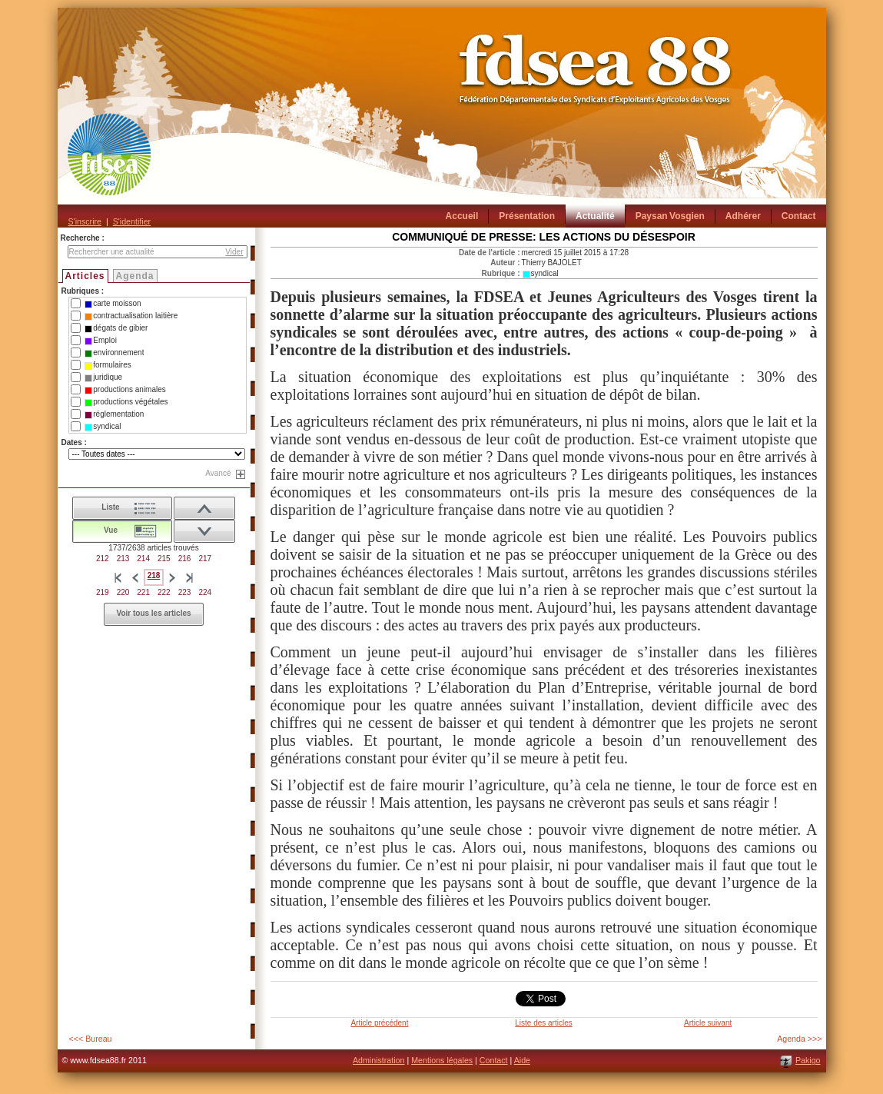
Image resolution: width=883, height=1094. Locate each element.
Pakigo (808, 1060)
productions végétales (126, 402)
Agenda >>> (799, 1038)
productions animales (125, 389)
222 (164, 592)
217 (204, 558)
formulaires (108, 365)
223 (184, 592)
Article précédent (379, 1023)
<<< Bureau (90, 1038)
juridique (103, 377)
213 (123, 558)
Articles (85, 276)
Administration (379, 1060)
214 (143, 558)
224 (204, 592)
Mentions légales (442, 1060)
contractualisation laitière (131, 316)
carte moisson (113, 303)
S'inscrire (84, 221)
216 (184, 558)
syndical (103, 426)
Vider (234, 252)
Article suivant (708, 1023)
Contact (494, 1060)
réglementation (114, 414)
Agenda (135, 276)
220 (123, 592)
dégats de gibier (116, 328)
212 (102, 558)
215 (164, 558)
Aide (522, 1060)
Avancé (218, 473)
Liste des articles (543, 1023)
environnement (114, 352)
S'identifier (132, 221)
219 (102, 592)
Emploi (101, 340)
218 (154, 575)
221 (143, 592)
